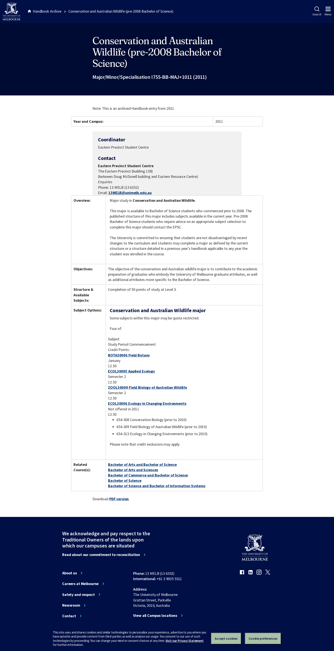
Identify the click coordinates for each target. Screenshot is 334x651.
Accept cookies (226, 638)
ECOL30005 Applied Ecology (131, 371)
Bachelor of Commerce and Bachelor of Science (148, 475)
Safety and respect (78, 594)
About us (69, 573)
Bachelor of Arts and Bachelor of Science (142, 464)
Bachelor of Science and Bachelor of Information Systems (156, 485)
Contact (69, 616)
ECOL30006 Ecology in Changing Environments (147, 403)
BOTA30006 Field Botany (129, 355)
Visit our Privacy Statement (185, 641)
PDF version (119, 498)
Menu (328, 11)
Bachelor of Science (124, 480)
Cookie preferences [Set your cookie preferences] (263, 638)
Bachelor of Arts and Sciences (133, 469)
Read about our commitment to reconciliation (101, 554)
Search (316, 11)
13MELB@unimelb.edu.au (130, 193)
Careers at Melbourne (80, 583)
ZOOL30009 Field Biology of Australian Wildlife (147, 387)
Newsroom (71, 605)
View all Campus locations (155, 615)
